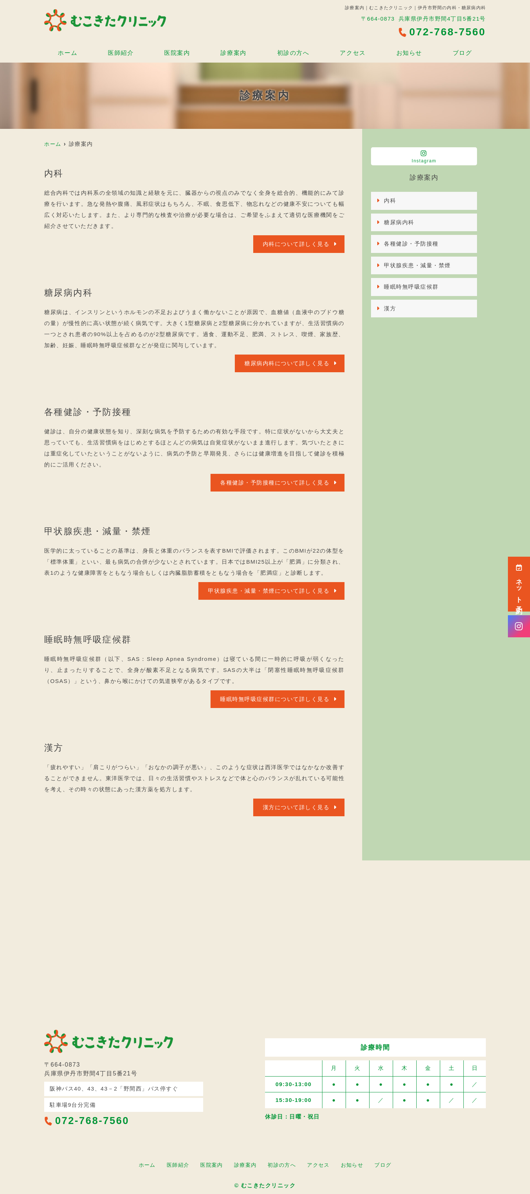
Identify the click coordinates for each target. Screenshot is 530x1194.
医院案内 (176, 50)
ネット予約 (519, 584)
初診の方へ (293, 50)
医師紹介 (119, 50)
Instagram (424, 156)
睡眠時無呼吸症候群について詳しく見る (274, 699)
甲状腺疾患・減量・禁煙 (417, 265)
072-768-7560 (88, 1120)
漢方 (390, 308)
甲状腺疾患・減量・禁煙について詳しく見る (268, 591)
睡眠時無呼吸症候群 (411, 286)
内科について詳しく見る (296, 244)
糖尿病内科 (399, 222)
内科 (390, 200)
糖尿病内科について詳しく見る (286, 363)
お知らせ (411, 50)
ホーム (65, 50)
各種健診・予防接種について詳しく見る (274, 482)
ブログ (464, 50)
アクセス (354, 50)
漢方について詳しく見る (296, 807)
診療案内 (233, 50)
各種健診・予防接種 (411, 243)
